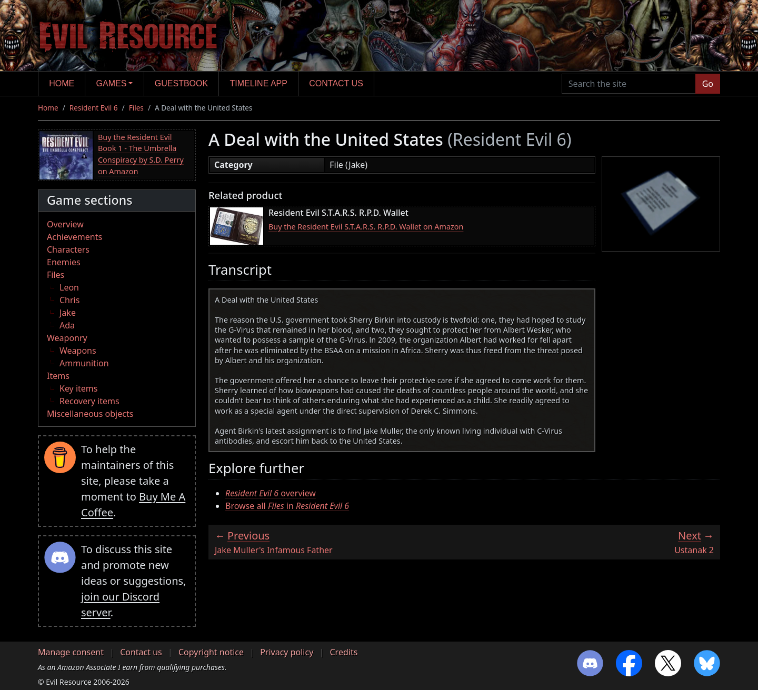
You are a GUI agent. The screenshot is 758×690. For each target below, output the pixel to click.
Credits (343, 652)
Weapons (77, 350)
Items (58, 376)
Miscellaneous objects (90, 413)
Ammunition (84, 363)
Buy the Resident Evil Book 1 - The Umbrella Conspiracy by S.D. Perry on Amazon (141, 154)
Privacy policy (286, 652)
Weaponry (67, 338)
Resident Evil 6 (93, 108)
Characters (68, 249)
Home (61, 83)
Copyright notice (211, 652)
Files (136, 108)
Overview (65, 224)
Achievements (74, 237)
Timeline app (258, 83)
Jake (67, 312)
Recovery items (89, 401)
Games (111, 83)
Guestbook (181, 83)
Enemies (64, 262)
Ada (67, 325)
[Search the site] (629, 84)
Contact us (336, 83)
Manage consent (71, 652)
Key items (78, 388)
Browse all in (287, 506)
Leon (69, 287)
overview (270, 493)
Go (707, 83)
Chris (69, 300)
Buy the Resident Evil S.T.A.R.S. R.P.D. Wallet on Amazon (365, 227)
